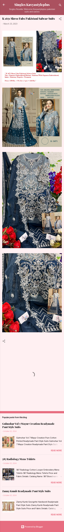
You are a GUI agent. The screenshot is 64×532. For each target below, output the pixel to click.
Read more (56, 450)
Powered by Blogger (32, 527)
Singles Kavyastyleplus (32, 4)
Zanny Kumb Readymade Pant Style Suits (26, 491)
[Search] (60, 5)
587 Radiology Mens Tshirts (18, 459)
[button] (60, 19)
